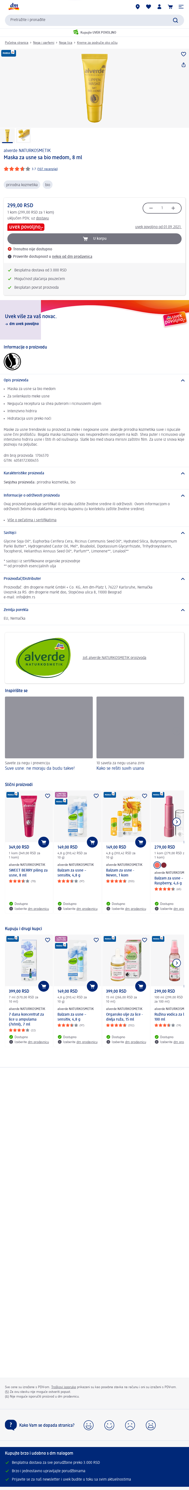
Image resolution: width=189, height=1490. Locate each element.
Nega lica (65, 42)
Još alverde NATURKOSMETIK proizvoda (77, 657)
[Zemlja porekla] (94, 610)
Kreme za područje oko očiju (97, 42)
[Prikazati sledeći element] (176, 822)
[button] (181, 7)
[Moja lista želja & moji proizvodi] (148, 7)
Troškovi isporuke (63, 1387)
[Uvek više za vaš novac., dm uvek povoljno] (94, 320)
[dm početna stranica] (13, 6)
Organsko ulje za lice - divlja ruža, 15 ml (124, 1017)
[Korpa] (170, 7)
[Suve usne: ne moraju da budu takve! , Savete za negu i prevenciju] (49, 737)
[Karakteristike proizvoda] (94, 473)
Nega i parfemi (43, 42)
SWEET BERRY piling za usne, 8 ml (28, 873)
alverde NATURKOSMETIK (27, 151)
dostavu (42, 218)
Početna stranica (16, 42)
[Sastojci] (94, 533)
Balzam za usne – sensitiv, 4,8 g (71, 873)
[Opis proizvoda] (94, 380)
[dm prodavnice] (138, 7)
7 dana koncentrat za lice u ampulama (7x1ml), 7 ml (26, 1020)
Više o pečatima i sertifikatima (32, 520)
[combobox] (94, 20)
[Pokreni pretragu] (175, 20)
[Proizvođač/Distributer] (94, 579)
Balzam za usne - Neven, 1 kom (120, 873)
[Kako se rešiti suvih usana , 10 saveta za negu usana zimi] (140, 737)
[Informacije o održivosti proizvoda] (94, 495)
